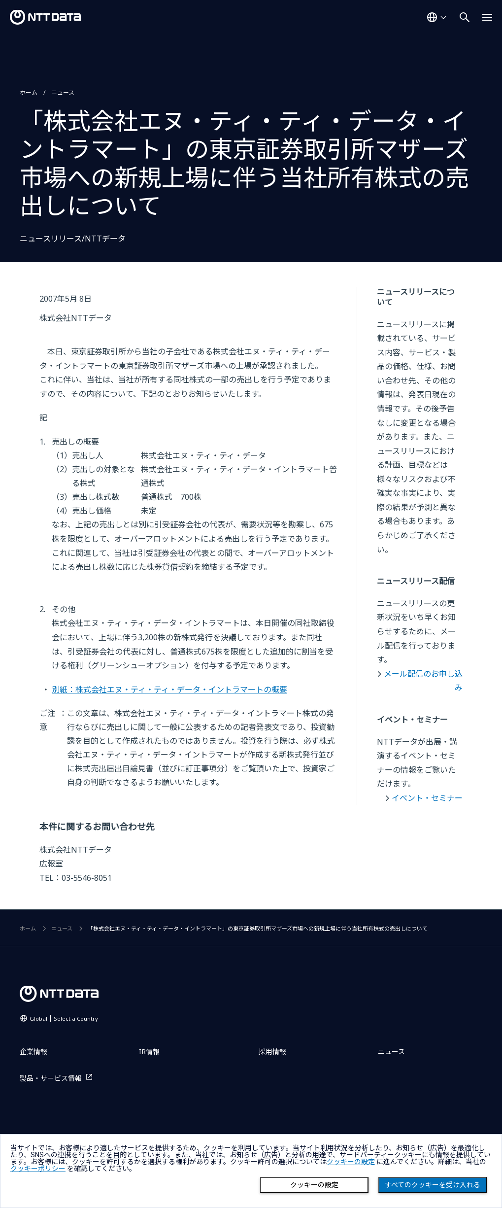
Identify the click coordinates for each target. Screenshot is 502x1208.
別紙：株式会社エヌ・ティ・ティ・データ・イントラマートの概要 (169, 689)
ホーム (28, 92)
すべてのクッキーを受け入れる (432, 1185)
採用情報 (272, 1051)
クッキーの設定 (314, 1185)
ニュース (62, 92)
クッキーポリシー (38, 1169)
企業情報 (33, 1051)
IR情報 (149, 1051)
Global (64, 1018)
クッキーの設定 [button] (351, 1162)
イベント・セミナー (427, 798)
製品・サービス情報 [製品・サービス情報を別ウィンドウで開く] (51, 1078)
